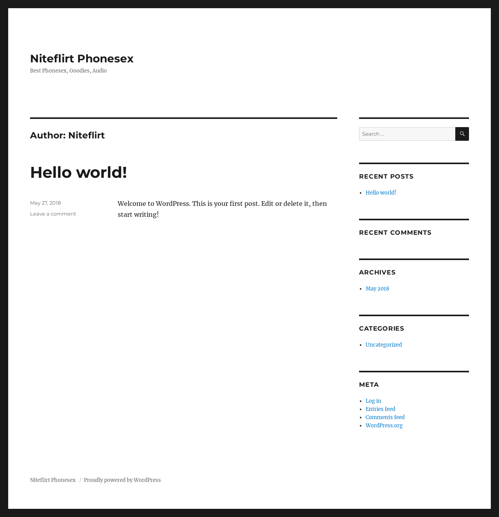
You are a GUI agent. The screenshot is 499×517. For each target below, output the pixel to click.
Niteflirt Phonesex (82, 58)
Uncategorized (384, 345)
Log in (373, 401)
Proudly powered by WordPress (122, 480)
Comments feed (385, 417)
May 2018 (377, 288)
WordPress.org (384, 425)
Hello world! (78, 172)
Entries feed (380, 409)
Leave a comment (53, 214)
